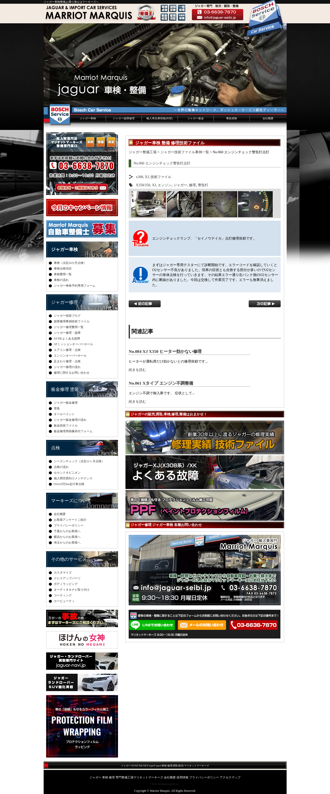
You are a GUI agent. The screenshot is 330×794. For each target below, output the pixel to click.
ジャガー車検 (88, 118)
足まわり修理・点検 (67, 361)
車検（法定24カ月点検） (70, 263)
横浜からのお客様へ (67, 537)
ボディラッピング (66, 584)
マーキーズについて (71, 500)
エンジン (165, 185)
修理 (192, 185)
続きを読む (137, 370)
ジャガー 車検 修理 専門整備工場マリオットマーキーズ (126, 777)
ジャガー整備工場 (142, 152)
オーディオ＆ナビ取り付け (72, 589)
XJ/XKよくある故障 (67, 338)
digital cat (174, 784)
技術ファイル (160, 177)
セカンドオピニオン (67, 472)
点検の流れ (61, 467)
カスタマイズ (63, 572)
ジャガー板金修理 (66, 402)
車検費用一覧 (63, 274)
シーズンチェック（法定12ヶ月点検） (79, 461)
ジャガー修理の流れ (67, 367)
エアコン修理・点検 (67, 350)
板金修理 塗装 (65, 389)
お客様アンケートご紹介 (70, 519)
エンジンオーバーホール (70, 355)
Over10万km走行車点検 (69, 484)
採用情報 (182, 777)
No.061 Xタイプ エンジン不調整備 (161, 383)
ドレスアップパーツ (67, 578)
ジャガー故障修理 (124, 118)
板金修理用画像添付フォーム (73, 431)
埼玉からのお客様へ (67, 542)
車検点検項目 (63, 268)
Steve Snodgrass (159, 784)
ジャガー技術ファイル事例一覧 (184, 152)
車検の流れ (61, 280)
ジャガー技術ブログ (67, 315)
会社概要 (268, 118)
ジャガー (180, 185)
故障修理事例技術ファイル (72, 321)
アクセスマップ (230, 777)
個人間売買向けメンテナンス (73, 478)
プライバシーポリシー (69, 525)
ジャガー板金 (195, 118)
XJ (147, 177)
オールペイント (64, 414)
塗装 (57, 408)
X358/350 (143, 185)
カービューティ (64, 601)
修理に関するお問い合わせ (72, 372)
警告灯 (203, 185)
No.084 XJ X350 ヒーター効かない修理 (165, 351)
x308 (139, 177)
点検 (55, 447)
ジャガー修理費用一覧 (69, 327)
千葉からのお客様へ (67, 531)
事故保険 (231, 118)
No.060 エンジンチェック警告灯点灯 (162, 163)
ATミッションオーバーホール (73, 344)
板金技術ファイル (66, 425)
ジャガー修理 (64, 302)
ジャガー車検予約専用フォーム (74, 285)
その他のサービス (69, 559)
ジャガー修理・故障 (67, 333)
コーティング (63, 595)
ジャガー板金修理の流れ (70, 420)
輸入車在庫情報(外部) (160, 118)
